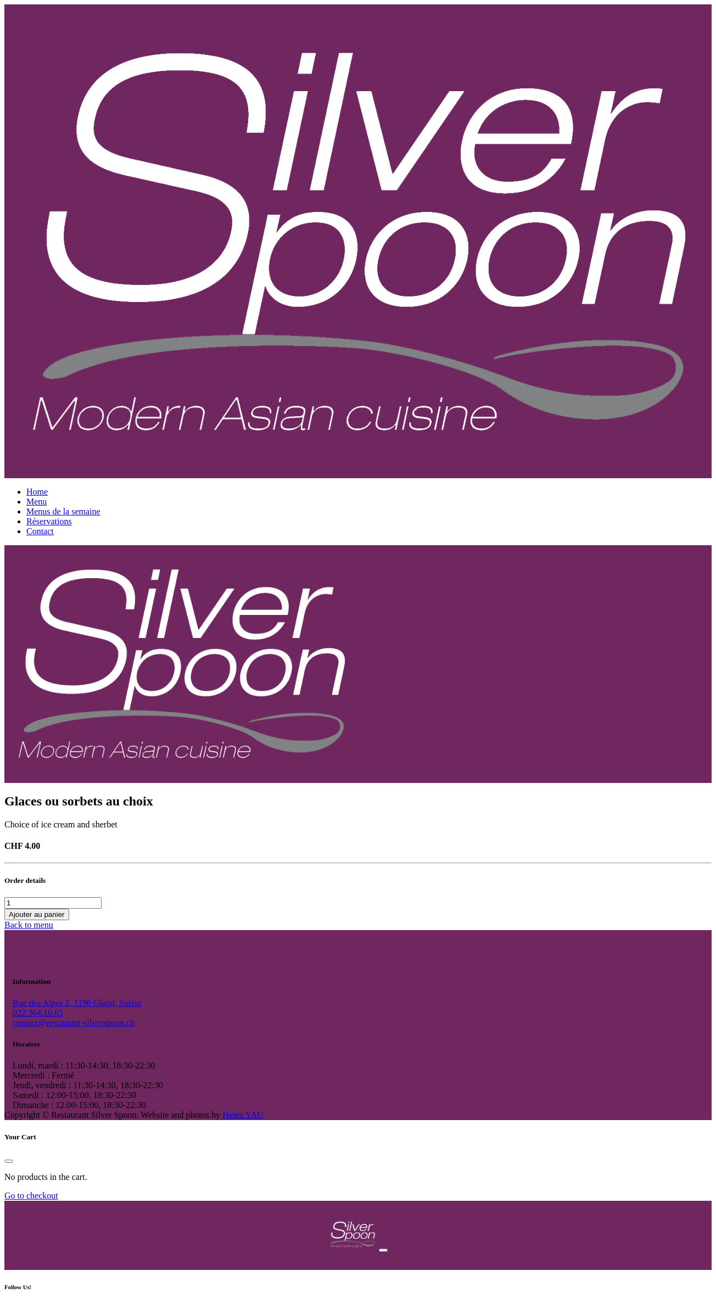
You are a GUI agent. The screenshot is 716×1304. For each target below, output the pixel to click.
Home (37, 491)
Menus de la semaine (63, 511)
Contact (40, 531)
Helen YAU (243, 1115)
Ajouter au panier (37, 914)
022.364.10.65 (38, 1012)
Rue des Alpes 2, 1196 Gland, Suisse (77, 1003)
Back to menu (28, 925)
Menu (36, 501)
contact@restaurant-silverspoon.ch (74, 1022)
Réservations (49, 521)
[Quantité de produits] (53, 903)
